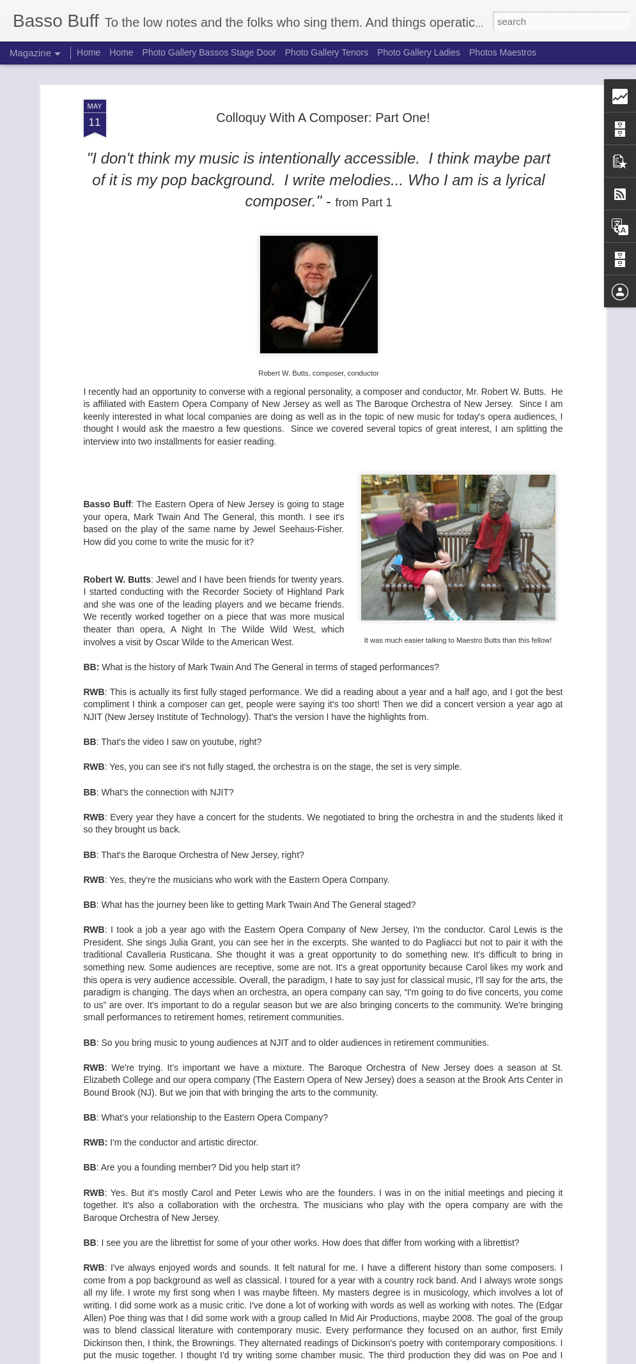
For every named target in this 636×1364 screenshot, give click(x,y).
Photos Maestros (502, 52)
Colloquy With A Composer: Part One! (323, 74)
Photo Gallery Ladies (418, 52)
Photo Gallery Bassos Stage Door (211, 52)
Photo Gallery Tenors (326, 52)
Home (88, 52)
